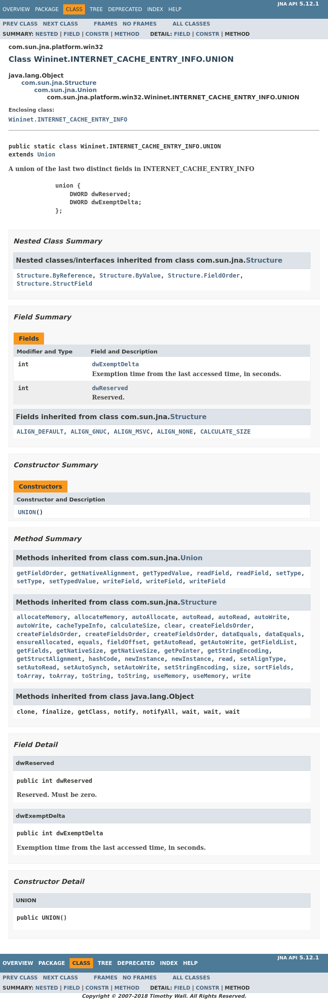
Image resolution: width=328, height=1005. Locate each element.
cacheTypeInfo (79, 625)
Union (46, 154)
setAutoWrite (135, 667)
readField (212, 573)
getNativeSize (79, 650)
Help (175, 9)
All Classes (191, 24)
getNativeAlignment (102, 573)
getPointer (182, 650)
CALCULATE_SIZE (225, 431)
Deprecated (125, 9)
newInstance (144, 658)
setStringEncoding (195, 667)
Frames (106, 24)
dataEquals (240, 634)
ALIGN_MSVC (132, 431)
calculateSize (133, 625)
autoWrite (270, 617)
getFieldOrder (40, 573)
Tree (96, 9)
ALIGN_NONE (175, 431)
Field (72, 34)
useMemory (169, 675)
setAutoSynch (85, 667)
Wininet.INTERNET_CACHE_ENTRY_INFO (68, 119)
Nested (46, 34)
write (242, 675)
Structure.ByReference (54, 275)
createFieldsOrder (220, 625)
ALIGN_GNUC (88, 431)
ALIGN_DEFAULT (40, 431)
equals (89, 642)
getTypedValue (166, 573)
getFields (33, 650)
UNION (27, 512)
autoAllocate (153, 617)
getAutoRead (173, 642)
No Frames (140, 24)
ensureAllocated (43, 642)
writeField (121, 581)
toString (96, 675)
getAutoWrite (221, 642)
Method (127, 34)
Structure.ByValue (130, 275)
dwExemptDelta (115, 364)
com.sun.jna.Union (65, 90)
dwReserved (110, 388)
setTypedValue (72, 581)
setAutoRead (36, 667)
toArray (29, 675)
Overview (16, 9)
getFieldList (272, 642)
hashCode (103, 658)
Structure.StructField (54, 283)
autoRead (196, 617)
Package (47, 9)
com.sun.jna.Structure (59, 82)
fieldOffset (126, 642)
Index (155, 9)
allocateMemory (42, 617)
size (240, 667)
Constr (97, 34)
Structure (264, 260)
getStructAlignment (49, 658)
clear (173, 625)
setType (288, 573)
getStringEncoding (238, 650)
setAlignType (261, 658)
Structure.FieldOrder (204, 275)
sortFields (272, 667)
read (225, 658)
